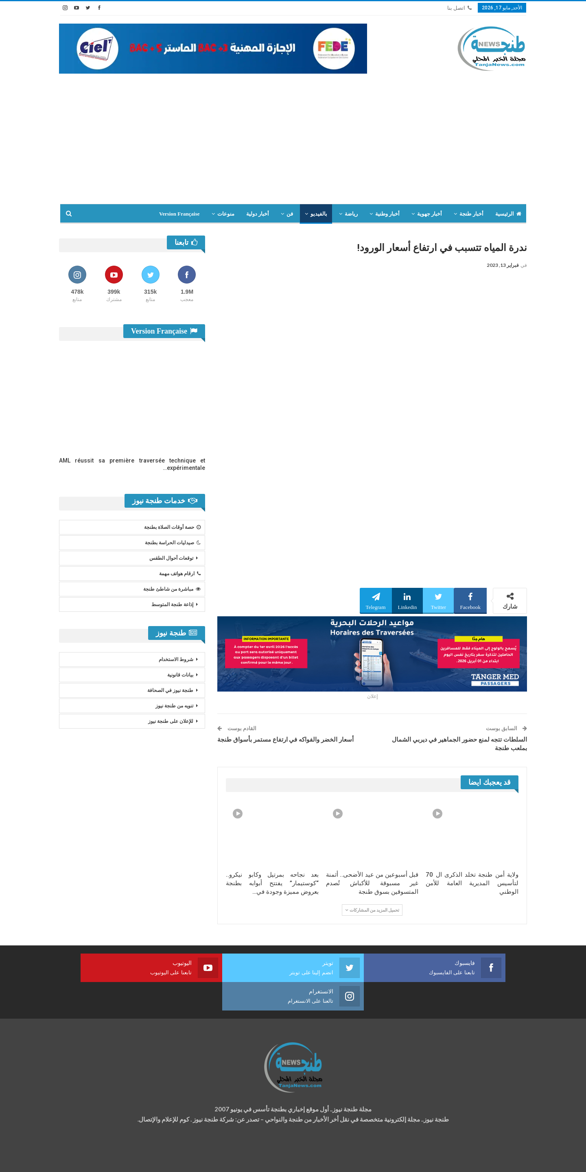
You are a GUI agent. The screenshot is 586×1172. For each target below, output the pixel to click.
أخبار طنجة (471, 214)
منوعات (225, 214)
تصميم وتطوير (124, 1158)
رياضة (351, 214)
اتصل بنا (459, 8)
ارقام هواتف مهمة (180, 573)
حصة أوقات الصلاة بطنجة (172, 527)
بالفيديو (318, 214)
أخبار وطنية (387, 214)
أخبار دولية (257, 214)
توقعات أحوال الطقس (171, 558)
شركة (84, 1158)
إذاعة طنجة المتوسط (172, 604)
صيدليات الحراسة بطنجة (173, 543)
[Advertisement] (293, 143)
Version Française (179, 214)
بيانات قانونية (180, 675)
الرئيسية (508, 214)
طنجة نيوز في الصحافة (170, 690)
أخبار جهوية (429, 214)
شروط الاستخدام (176, 659)
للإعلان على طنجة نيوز (170, 721)
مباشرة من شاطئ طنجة (172, 589)
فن (289, 214)
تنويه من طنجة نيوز (174, 706)
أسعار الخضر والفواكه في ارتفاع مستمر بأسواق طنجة (285, 739)
